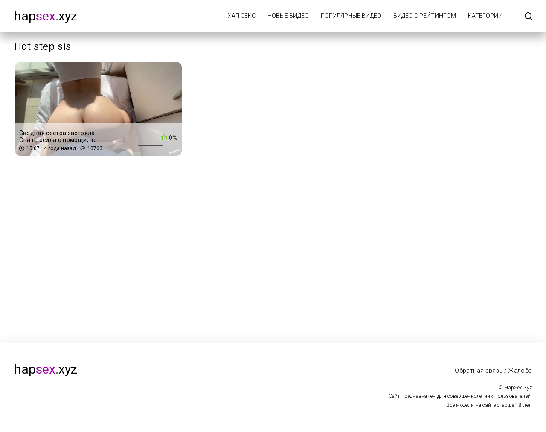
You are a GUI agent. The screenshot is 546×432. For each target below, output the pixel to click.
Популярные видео (351, 15)
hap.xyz (45, 16)
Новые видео (288, 15)
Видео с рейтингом (424, 15)
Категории (485, 15)
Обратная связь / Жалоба (493, 370)
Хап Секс (242, 15)
